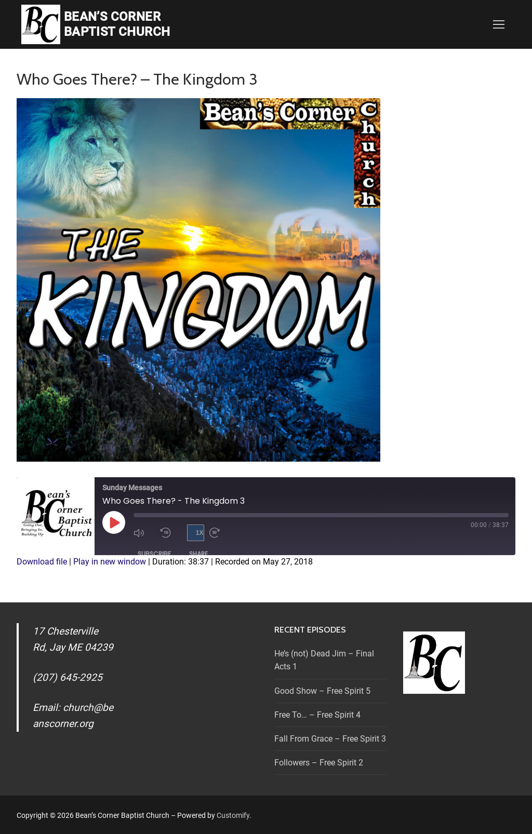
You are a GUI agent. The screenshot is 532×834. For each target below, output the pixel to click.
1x (200, 532)
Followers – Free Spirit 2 (318, 763)
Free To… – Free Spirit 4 (317, 715)
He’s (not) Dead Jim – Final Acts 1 (324, 660)
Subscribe (154, 553)
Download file (42, 562)
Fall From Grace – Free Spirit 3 (330, 739)
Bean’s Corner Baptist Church (117, 24)
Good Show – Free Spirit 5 (322, 691)
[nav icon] (498, 24)
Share (198, 553)
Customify (233, 815)
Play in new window (109, 562)
